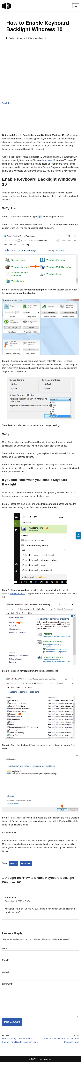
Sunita (12, 38)
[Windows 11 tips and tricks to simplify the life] (7, 5)
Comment (7, 992)
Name (6, 956)
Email (5, 968)
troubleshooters (17, 600)
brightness (48, 161)
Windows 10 (41, 38)
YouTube (6, 103)
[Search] (40, 6)
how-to (13, 871)
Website (6, 980)
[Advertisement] (40, 63)
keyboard (26, 871)
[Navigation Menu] (75, 5)
